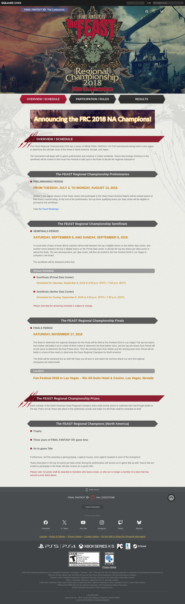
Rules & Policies (57, 536)
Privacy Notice (75, 536)
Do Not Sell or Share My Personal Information (123, 536)
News (66, 528)
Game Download (92, 507)
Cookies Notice (91, 536)
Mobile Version (94, 489)
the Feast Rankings (49, 209)
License (43, 536)
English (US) (161, 3)
